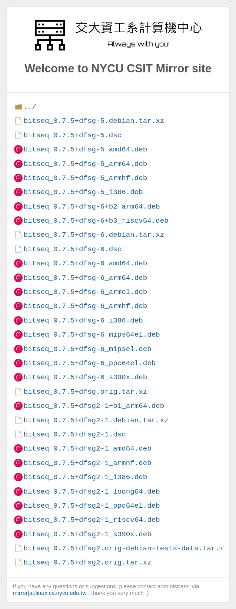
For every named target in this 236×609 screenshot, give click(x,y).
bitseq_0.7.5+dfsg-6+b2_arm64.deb (91, 207)
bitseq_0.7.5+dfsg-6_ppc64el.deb (89, 363)
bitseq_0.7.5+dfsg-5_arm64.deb (85, 164)
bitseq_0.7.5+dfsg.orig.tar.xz (85, 392)
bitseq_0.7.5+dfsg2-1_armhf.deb (87, 463)
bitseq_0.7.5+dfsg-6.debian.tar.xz (93, 235)
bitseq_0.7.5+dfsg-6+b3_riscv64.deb (95, 221)
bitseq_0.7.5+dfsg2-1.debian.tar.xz (95, 420)
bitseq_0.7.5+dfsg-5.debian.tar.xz (93, 121)
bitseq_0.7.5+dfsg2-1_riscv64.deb (91, 520)
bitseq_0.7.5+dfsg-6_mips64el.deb (91, 335)
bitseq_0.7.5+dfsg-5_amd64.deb (85, 149)
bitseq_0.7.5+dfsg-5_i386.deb (83, 192)
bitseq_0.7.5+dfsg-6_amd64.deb (85, 263)
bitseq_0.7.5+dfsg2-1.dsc (74, 434)
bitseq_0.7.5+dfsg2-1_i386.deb (85, 477)
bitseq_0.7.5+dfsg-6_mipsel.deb (87, 349)
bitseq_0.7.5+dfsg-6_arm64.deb (85, 278)
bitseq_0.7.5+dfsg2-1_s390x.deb (87, 534)
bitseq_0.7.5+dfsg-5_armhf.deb (85, 178)
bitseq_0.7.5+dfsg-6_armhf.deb (85, 306)
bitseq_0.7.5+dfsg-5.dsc (72, 135)
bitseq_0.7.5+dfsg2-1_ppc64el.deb (91, 506)
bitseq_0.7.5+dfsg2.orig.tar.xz (87, 562)
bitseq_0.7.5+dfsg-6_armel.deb (85, 292)
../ (29, 107)
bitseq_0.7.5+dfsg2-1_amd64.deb (87, 448)
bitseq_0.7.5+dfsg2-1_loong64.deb (91, 492)
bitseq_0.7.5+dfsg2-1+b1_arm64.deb (93, 406)
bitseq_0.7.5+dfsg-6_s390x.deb (85, 377)
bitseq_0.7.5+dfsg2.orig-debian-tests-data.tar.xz (125, 548)
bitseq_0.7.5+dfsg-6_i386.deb (83, 320)
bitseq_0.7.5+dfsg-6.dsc (72, 249)
